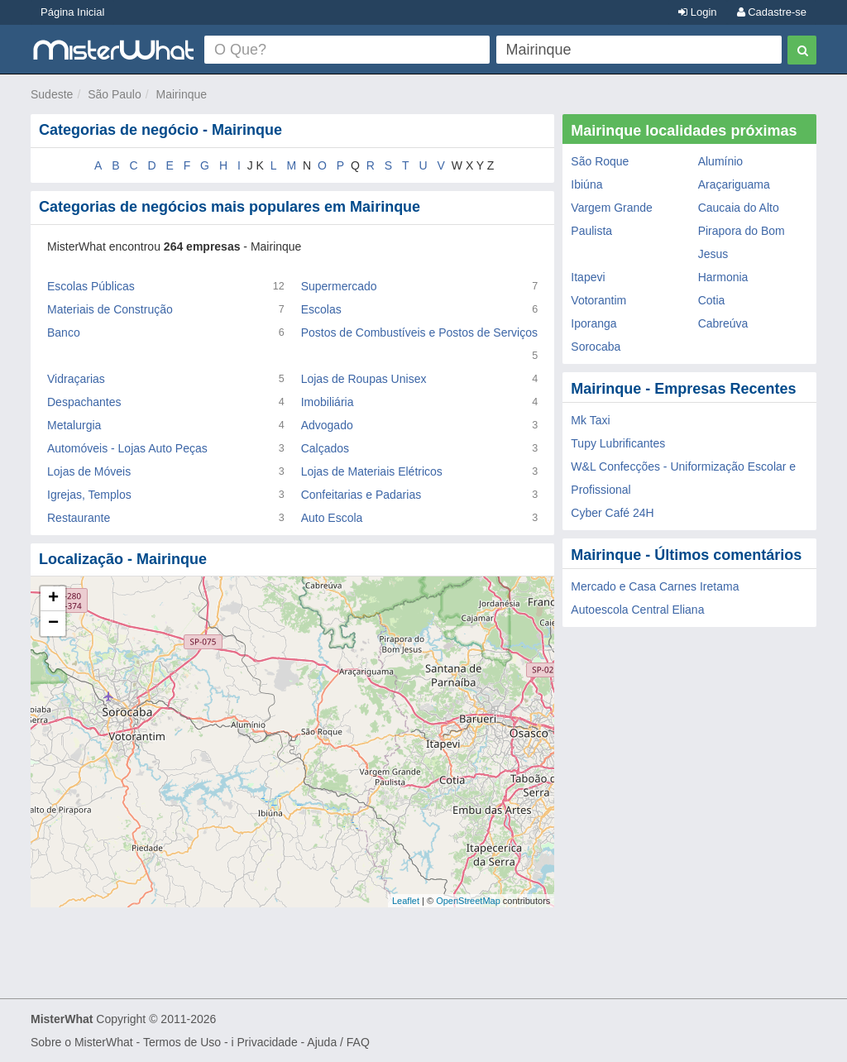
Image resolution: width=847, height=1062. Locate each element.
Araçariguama (734, 184)
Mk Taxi (590, 420)
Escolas (321, 309)
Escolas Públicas (91, 286)
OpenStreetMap (468, 901)
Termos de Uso (182, 1042)
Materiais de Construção (110, 309)
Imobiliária (327, 402)
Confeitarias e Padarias (361, 494)
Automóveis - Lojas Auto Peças (127, 448)
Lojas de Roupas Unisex (364, 378)
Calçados (325, 448)
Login (697, 12)
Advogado (327, 425)
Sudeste (52, 94)
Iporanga (593, 323)
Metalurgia (74, 425)
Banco (63, 332)
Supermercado (339, 286)
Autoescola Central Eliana (637, 609)
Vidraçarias (76, 378)
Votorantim (598, 300)
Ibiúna (586, 184)
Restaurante (78, 517)
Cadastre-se (771, 12)
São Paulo (114, 94)
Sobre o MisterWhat (82, 1042)
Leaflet (405, 901)
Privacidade (267, 1042)
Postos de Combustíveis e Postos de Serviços (419, 332)
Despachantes (84, 402)
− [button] (53, 623)
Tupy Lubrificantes (618, 443)
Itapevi (588, 277)
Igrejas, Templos (89, 494)
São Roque (600, 161)
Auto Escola (332, 517)
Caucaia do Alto (738, 207)
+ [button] (53, 598)
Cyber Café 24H (612, 512)
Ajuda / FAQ (338, 1042)
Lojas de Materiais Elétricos (372, 471)
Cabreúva (723, 323)
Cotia (711, 300)
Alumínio (720, 161)
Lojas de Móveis (89, 471)
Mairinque (181, 94)
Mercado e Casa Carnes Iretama (655, 586)
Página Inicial (72, 12)
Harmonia (723, 277)
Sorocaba (595, 346)
